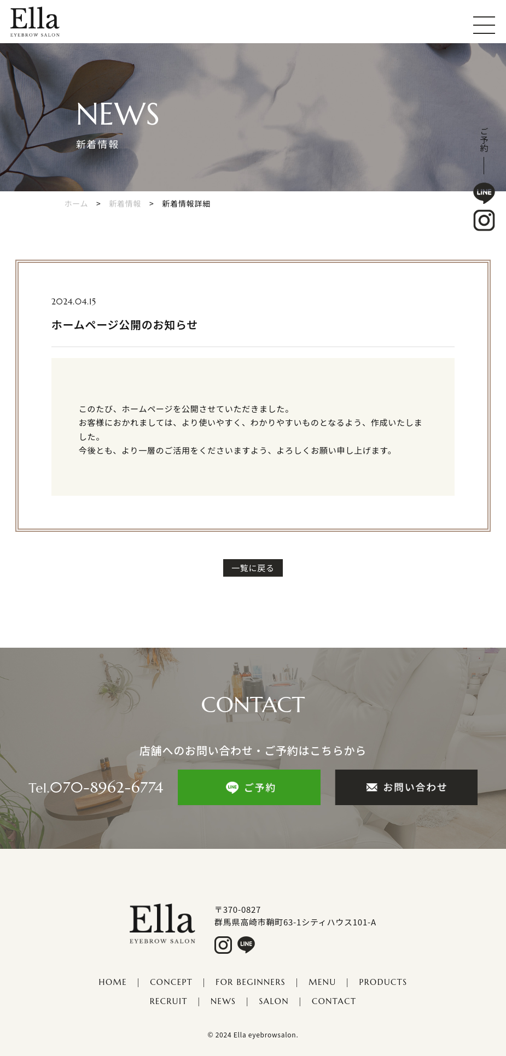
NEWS (223, 1001)
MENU (322, 982)
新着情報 (125, 203)
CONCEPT (171, 982)
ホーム (77, 203)
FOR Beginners (251, 982)
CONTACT (334, 1001)
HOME (113, 982)
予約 (484, 144)
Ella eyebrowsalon (265, 1034)
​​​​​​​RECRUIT (169, 1001)
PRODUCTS (383, 982)
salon (274, 1001)
